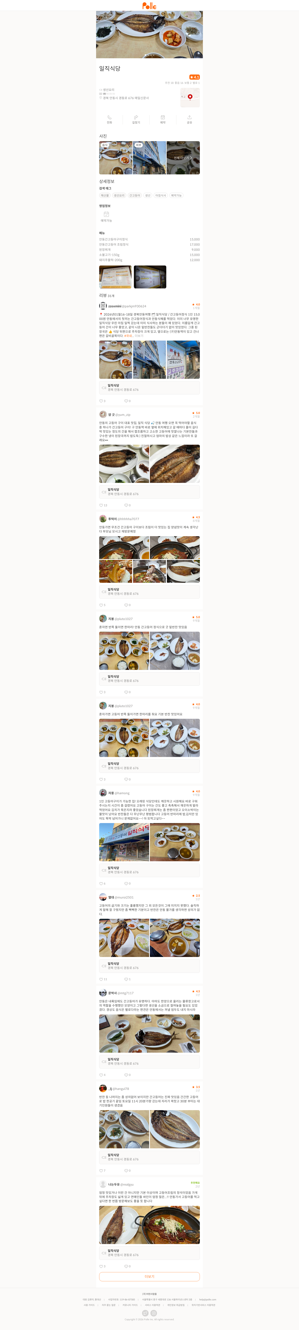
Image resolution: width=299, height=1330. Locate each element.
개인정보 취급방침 (176, 1306)
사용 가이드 (89, 1306)
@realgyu (127, 1186)
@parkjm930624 (134, 308)
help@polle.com (207, 1300)
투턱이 (112, 520)
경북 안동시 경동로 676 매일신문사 (126, 99)
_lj (110, 1090)
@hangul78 (121, 1090)
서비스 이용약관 (152, 1306)
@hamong (122, 794)
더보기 (139, 337)
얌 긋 (111, 416)
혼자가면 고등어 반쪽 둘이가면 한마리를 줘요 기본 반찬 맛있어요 (140, 716)
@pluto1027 (124, 620)
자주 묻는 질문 (109, 1306)
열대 (111, 899)
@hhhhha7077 (128, 520)
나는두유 (114, 1186)
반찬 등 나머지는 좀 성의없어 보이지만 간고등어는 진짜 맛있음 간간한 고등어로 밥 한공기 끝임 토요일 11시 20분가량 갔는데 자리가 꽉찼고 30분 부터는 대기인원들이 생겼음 (149, 1102)
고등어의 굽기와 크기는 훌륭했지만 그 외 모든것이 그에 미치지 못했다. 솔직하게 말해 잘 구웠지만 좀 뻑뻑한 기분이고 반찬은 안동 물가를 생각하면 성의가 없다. (149, 911)
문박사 (112, 994)
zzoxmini (114, 308)
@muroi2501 (124, 899)
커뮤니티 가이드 (130, 1306)
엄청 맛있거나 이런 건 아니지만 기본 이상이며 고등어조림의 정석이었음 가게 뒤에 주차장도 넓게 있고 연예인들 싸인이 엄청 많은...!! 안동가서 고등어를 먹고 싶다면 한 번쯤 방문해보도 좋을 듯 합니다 (149, 1198)
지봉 (111, 620)
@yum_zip (122, 416)
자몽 (111, 794)
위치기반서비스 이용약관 (203, 1306)
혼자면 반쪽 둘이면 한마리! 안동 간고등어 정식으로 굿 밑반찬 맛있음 (143, 628)
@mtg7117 (125, 994)
